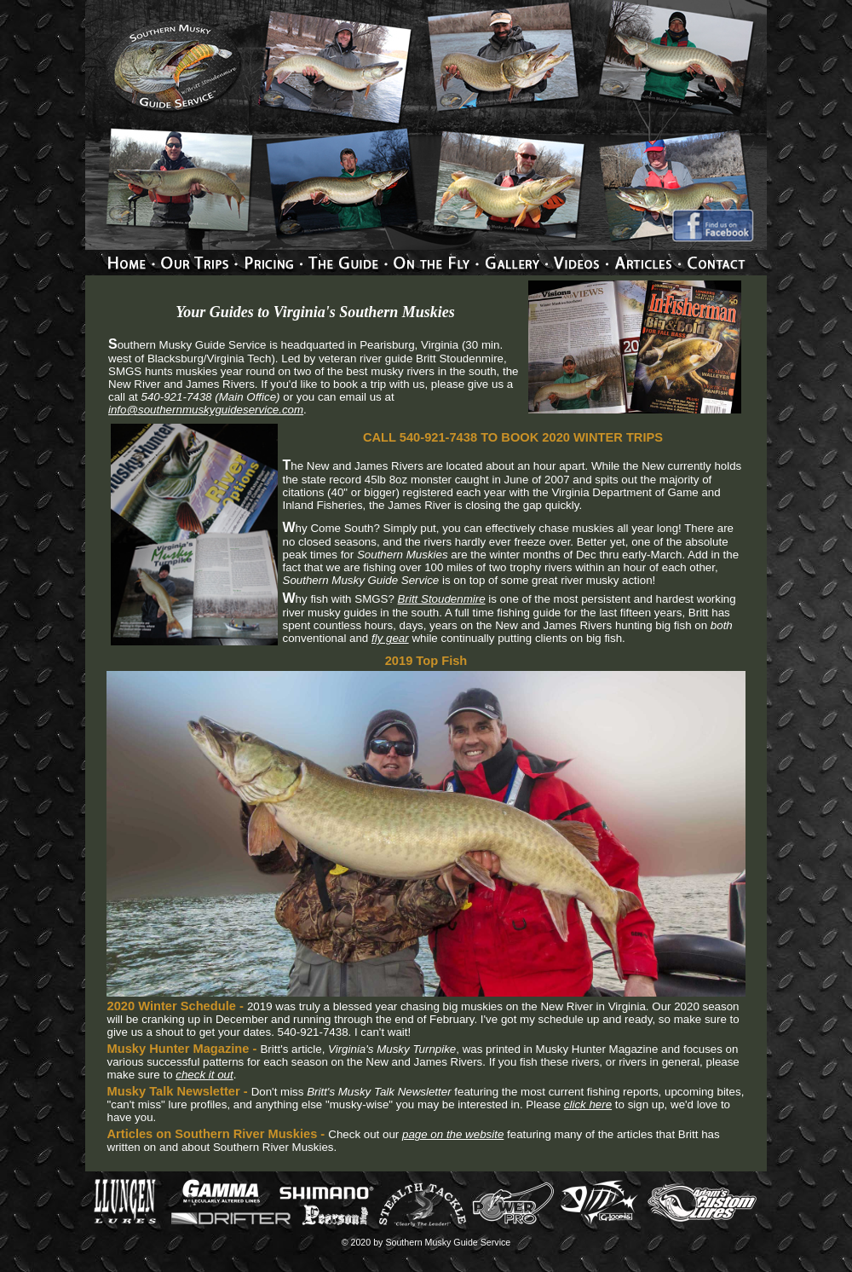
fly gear (390, 638)
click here (588, 1104)
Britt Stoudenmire (442, 599)
